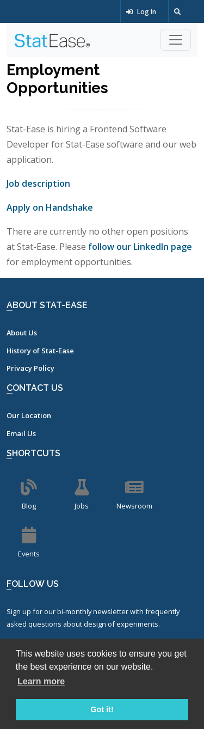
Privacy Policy (30, 368)
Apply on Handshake (50, 207)
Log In (141, 11)
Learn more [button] (41, 681)
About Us (22, 333)
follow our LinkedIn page (140, 247)
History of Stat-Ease (40, 351)
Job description (38, 183)
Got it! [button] (101, 709)
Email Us (21, 433)
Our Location (29, 415)
